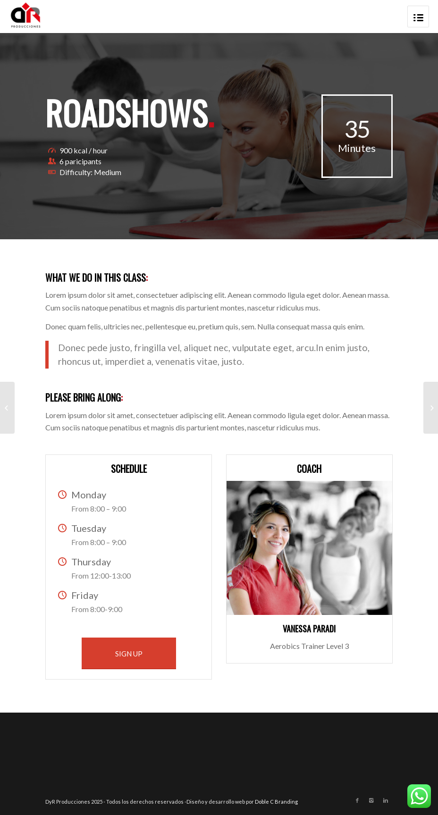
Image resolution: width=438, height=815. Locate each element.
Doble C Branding (276, 801)
